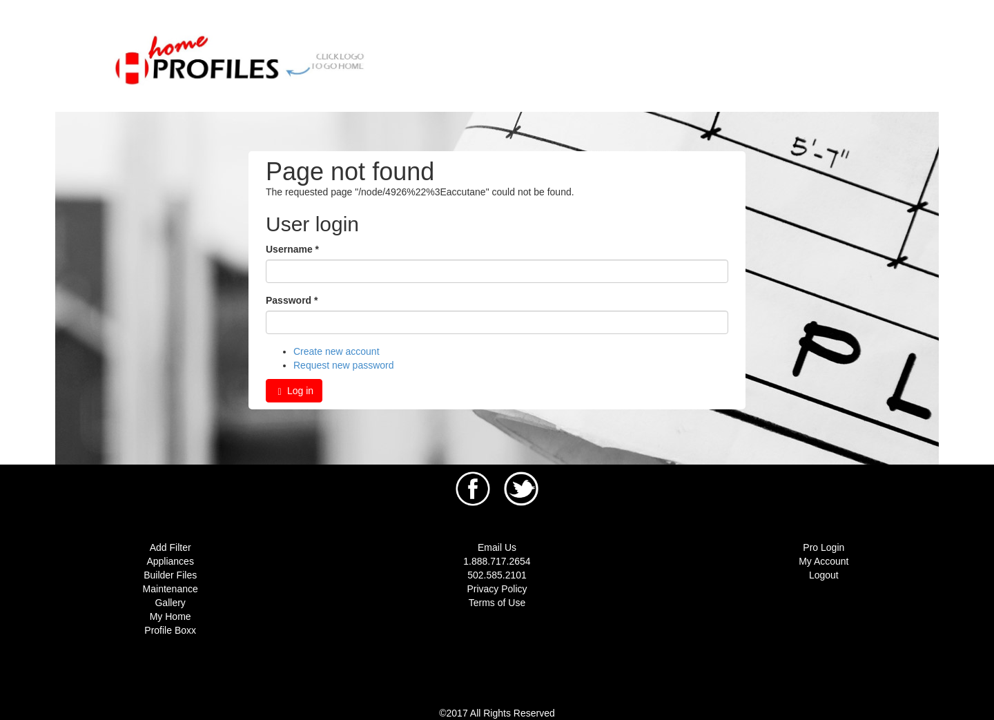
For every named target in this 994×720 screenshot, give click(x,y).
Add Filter (170, 547)
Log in (294, 391)
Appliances (170, 561)
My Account (823, 561)
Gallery (170, 602)
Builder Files (170, 575)
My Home (170, 616)
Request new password (343, 365)
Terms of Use (497, 602)
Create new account (336, 351)
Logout (824, 575)
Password (292, 300)
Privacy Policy (497, 588)
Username (292, 249)
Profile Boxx (170, 630)
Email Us (497, 547)
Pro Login (823, 547)
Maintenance (170, 588)
